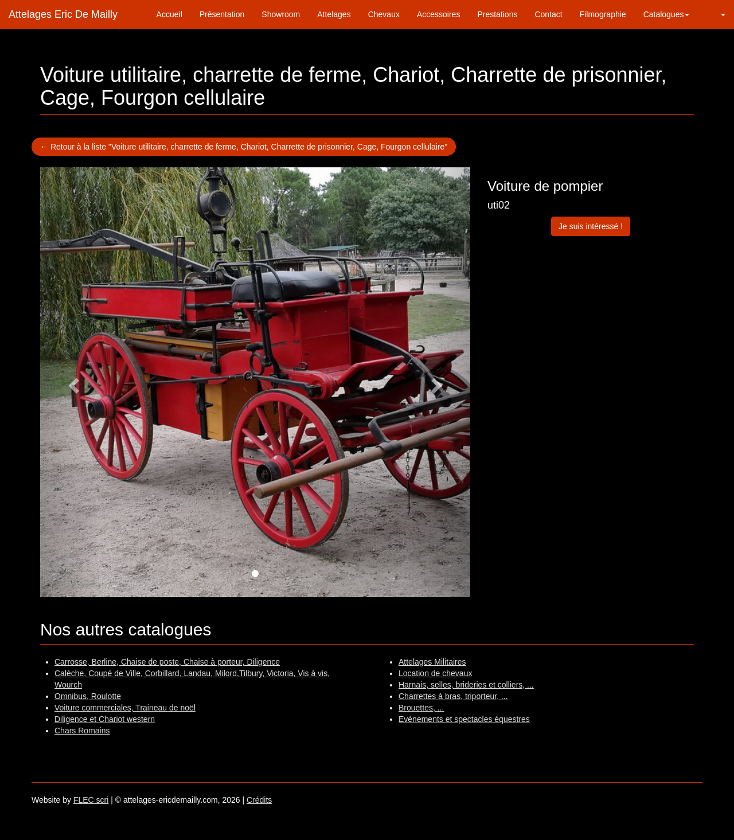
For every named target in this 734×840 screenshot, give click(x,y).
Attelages (333, 14)
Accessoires (438, 14)
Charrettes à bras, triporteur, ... (453, 696)
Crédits (259, 799)
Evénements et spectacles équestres (464, 719)
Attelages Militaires (432, 661)
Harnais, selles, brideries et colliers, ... (466, 684)
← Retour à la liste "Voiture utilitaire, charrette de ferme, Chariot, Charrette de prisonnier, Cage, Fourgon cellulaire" (243, 146)
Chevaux (384, 14)
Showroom (280, 14)
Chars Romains (82, 730)
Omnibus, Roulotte (87, 696)
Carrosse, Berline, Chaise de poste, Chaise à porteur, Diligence (167, 661)
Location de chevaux (435, 673)
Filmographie (603, 14)
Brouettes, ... (421, 707)
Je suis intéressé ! (591, 226)
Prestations (497, 14)
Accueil (169, 14)
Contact (548, 14)
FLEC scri (90, 799)
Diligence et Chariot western (104, 719)
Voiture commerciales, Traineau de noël (125, 707)
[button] (716, 14)
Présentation (222, 14)
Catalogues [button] (666, 14)
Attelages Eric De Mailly (63, 14)
